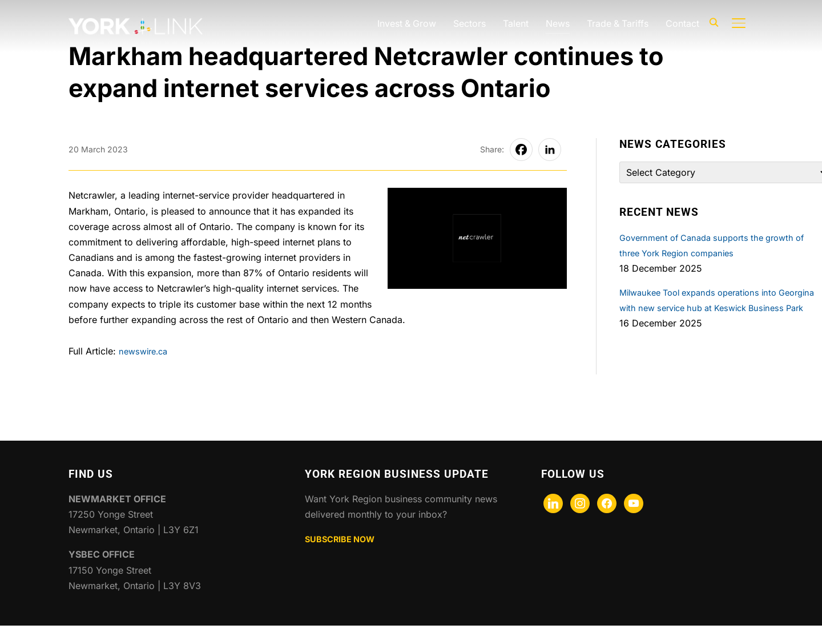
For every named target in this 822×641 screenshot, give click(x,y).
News (557, 23)
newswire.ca (145, 351)
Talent (514, 23)
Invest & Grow (405, 23)
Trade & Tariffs (617, 23)
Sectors (468, 23)
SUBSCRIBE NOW (344, 554)
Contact (682, 23)
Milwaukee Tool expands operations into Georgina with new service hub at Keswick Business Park (710, 308)
